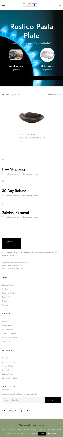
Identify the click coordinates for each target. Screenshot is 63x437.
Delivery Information (10, 361)
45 (19, 95)
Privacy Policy (7, 325)
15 (11, 95)
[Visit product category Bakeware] (47, 55)
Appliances (16, 66)
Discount (5, 370)
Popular (5, 305)
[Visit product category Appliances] (16, 55)
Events (4, 301)
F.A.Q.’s (5, 289)
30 (15, 95)
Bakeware (47, 66)
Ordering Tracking (9, 293)
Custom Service (8, 285)
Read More (51, 433)
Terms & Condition (9, 337)
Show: (5, 94)
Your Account (7, 329)
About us (5, 357)
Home (14, 42)
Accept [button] (41, 433)
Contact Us (6, 297)
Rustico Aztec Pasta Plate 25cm (31, 137)
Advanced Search (9, 333)
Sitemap (5, 321)
